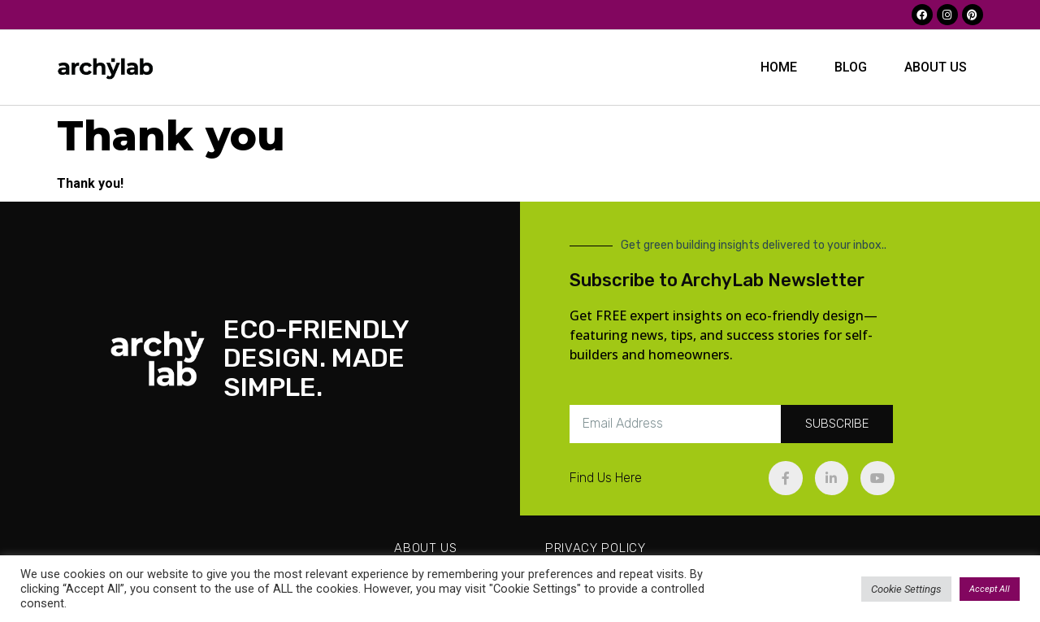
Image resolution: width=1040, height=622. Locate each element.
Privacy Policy (595, 548)
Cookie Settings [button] (906, 589)
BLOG (850, 67)
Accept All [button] (989, 589)
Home (778, 67)
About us (935, 67)
